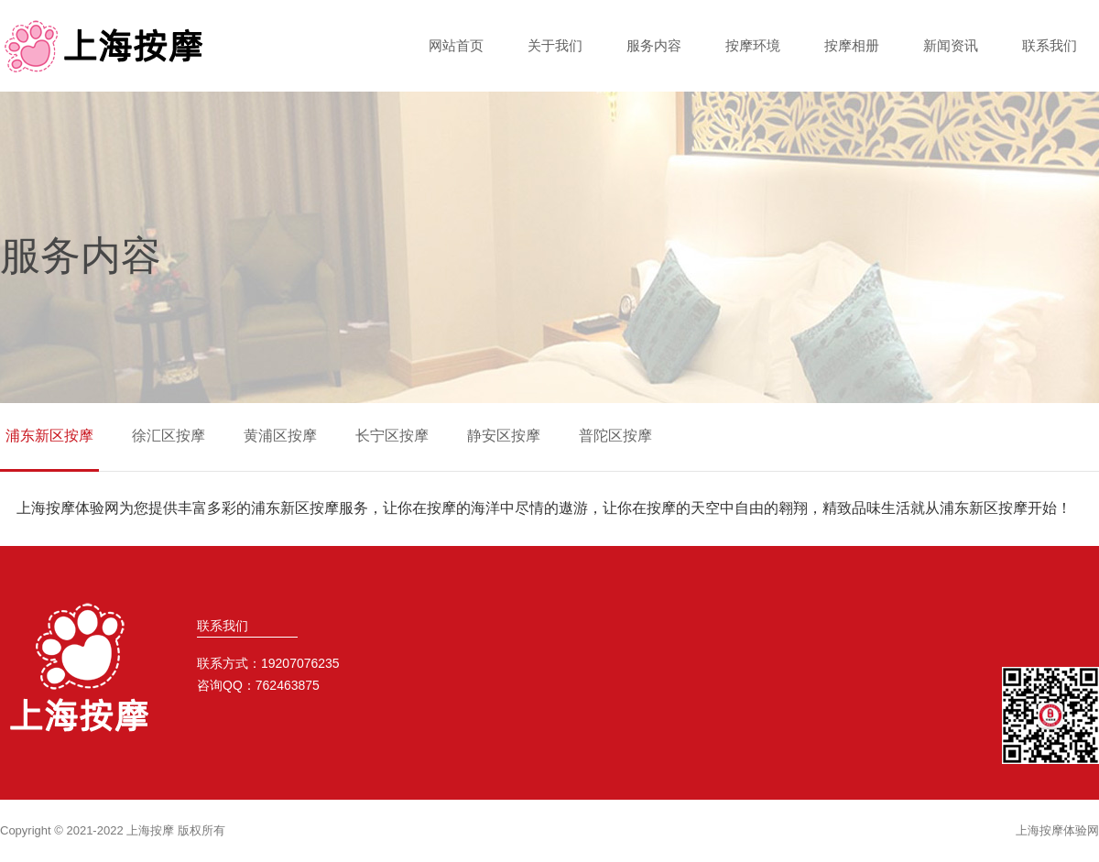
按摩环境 (752, 45)
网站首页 (456, 45)
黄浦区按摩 (280, 435)
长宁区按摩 (392, 435)
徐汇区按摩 (168, 435)
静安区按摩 (503, 435)
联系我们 (1049, 45)
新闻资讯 (950, 45)
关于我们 (555, 45)
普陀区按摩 (615, 435)
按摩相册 (851, 45)
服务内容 (653, 45)
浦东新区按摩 (49, 435)
